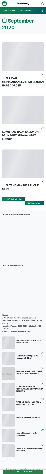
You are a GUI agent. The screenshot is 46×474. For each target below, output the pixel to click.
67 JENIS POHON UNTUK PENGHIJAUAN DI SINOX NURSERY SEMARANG (29, 389)
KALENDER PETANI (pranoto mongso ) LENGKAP (27, 357)
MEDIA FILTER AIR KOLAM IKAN (28, 417)
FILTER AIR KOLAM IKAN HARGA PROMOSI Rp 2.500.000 (28, 403)
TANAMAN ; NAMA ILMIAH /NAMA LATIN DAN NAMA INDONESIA (29, 372)
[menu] (4, 3)
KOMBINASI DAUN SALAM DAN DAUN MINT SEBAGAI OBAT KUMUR (21, 135)
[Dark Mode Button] (42, 3)
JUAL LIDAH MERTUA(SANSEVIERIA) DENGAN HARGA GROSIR (23, 82)
